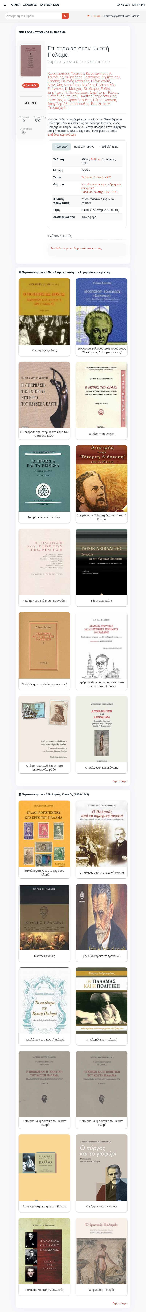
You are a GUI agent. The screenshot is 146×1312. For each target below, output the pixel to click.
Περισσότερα (120, 781)
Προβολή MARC (84, 146)
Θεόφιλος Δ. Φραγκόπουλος (69, 100)
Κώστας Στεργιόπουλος (98, 96)
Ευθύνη (96, 159)
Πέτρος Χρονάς (105, 100)
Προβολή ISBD (109, 146)
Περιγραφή (61, 146)
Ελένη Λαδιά (100, 81)
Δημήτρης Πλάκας (104, 92)
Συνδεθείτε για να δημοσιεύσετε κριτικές (76, 248)
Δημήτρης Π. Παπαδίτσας (68, 92)
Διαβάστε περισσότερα (62, 134)
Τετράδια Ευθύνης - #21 (96, 177)
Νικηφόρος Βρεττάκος (82, 77)
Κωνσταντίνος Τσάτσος (66, 73)
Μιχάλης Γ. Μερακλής (98, 84)
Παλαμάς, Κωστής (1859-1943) (99, 192)
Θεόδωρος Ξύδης (97, 88)
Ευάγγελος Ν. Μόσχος (65, 88)
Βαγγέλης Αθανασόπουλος (68, 103)
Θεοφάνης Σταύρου (63, 96)
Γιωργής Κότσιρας (75, 81)
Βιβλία (97, 16)
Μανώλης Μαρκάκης (64, 84)
